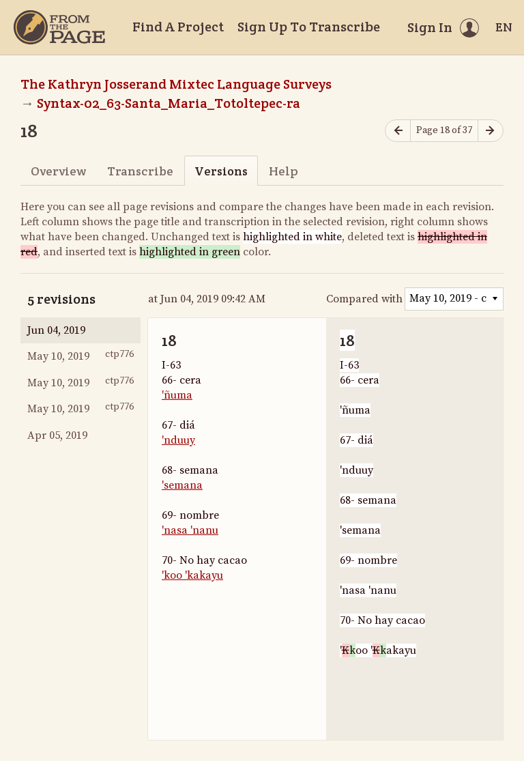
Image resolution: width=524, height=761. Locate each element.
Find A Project (178, 26)
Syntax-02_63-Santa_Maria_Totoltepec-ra (168, 103)
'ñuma (177, 395)
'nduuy (178, 440)
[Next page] (491, 130)
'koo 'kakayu (192, 575)
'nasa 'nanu (190, 530)
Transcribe (140, 171)
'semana (182, 485)
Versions (221, 171)
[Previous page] (398, 130)
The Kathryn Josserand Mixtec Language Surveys (176, 84)
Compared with (364, 298)
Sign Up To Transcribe (308, 26)
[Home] (59, 27)
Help (283, 171)
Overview (58, 171)
